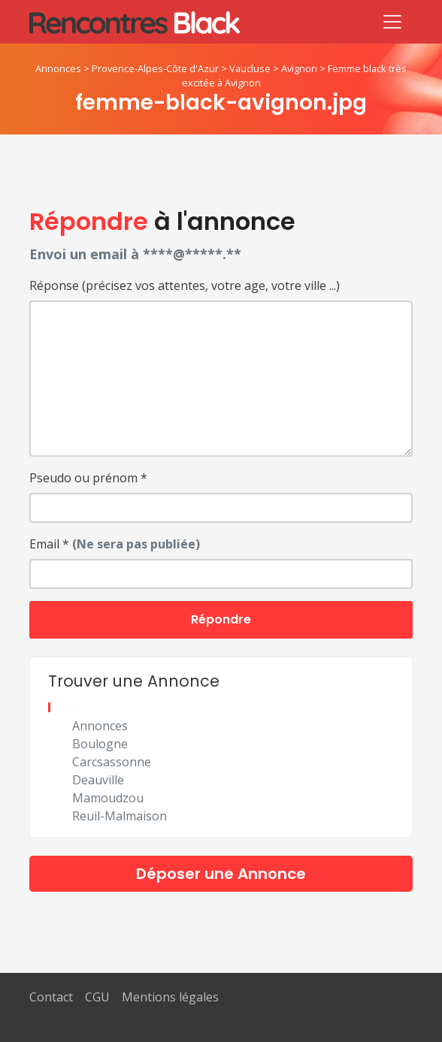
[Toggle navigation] (392, 22)
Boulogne (100, 743)
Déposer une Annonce (221, 873)
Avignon (299, 68)
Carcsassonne (111, 762)
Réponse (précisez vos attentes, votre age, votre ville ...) (184, 285)
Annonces (58, 68)
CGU (97, 997)
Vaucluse (250, 68)
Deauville (98, 780)
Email (114, 544)
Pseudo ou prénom (88, 478)
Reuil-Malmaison (119, 816)
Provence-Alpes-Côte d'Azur (155, 68)
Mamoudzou (108, 798)
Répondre (221, 619)
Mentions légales (170, 997)
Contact (51, 997)
